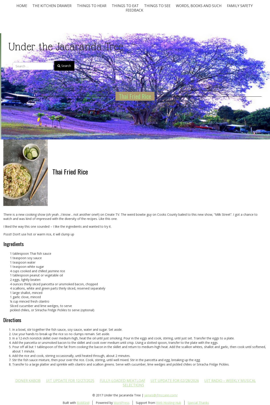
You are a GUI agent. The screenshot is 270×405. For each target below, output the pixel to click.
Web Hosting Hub (168, 403)
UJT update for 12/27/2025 (70, 380)
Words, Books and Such (199, 5)
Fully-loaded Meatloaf (122, 380)
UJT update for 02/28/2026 (175, 380)
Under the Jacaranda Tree (65, 47)
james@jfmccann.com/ (161, 395)
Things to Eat (125, 5)
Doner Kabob (28, 380)
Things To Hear (91, 5)
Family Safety (240, 5)
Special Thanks (198, 403)
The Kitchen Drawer (51, 5)
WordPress (121, 403)
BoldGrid (83, 403)
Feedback (134, 10)
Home (21, 5)
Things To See (157, 5)
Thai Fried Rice (135, 96)
